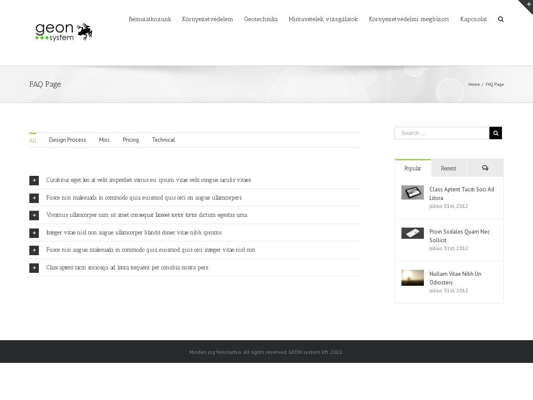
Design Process (67, 140)
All (32, 140)
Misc (104, 140)
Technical (163, 140)
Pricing (131, 140)
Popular (412, 168)
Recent (448, 168)
